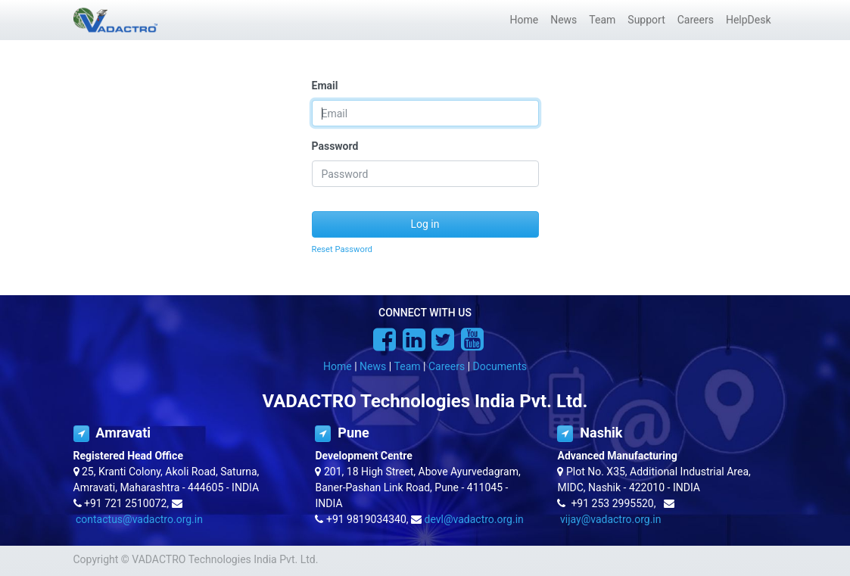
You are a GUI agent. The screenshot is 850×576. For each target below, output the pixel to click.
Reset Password (342, 249)
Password (335, 146)
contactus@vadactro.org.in (139, 519)
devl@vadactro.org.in (474, 519)
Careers (446, 366)
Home (337, 366)
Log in (425, 224)
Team (407, 366)
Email (325, 85)
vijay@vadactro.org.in (611, 519)
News (373, 366)
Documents (500, 366)
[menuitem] (523, 20)
